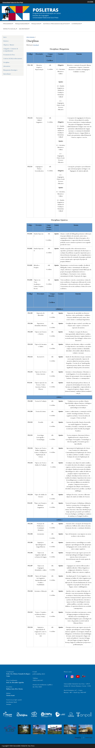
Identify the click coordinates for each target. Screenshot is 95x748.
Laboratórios (6, 66)
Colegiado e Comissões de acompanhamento (10, 50)
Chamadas (76, 24)
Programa (7, 24)
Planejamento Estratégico (10, 70)
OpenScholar (78, 738)
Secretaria (23, 29)
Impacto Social (9, 29)
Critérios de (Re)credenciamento (12, 58)
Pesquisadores (21, 24)
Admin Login (88, 737)
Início (5, 37)
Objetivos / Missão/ (8, 45)
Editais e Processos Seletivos (55, 24)
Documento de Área (9, 55)
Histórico (5, 41)
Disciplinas (6, 62)
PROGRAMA (31, 37)
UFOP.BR (90, 2)
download (36, 45)
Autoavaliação (7, 74)
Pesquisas (35, 24)
